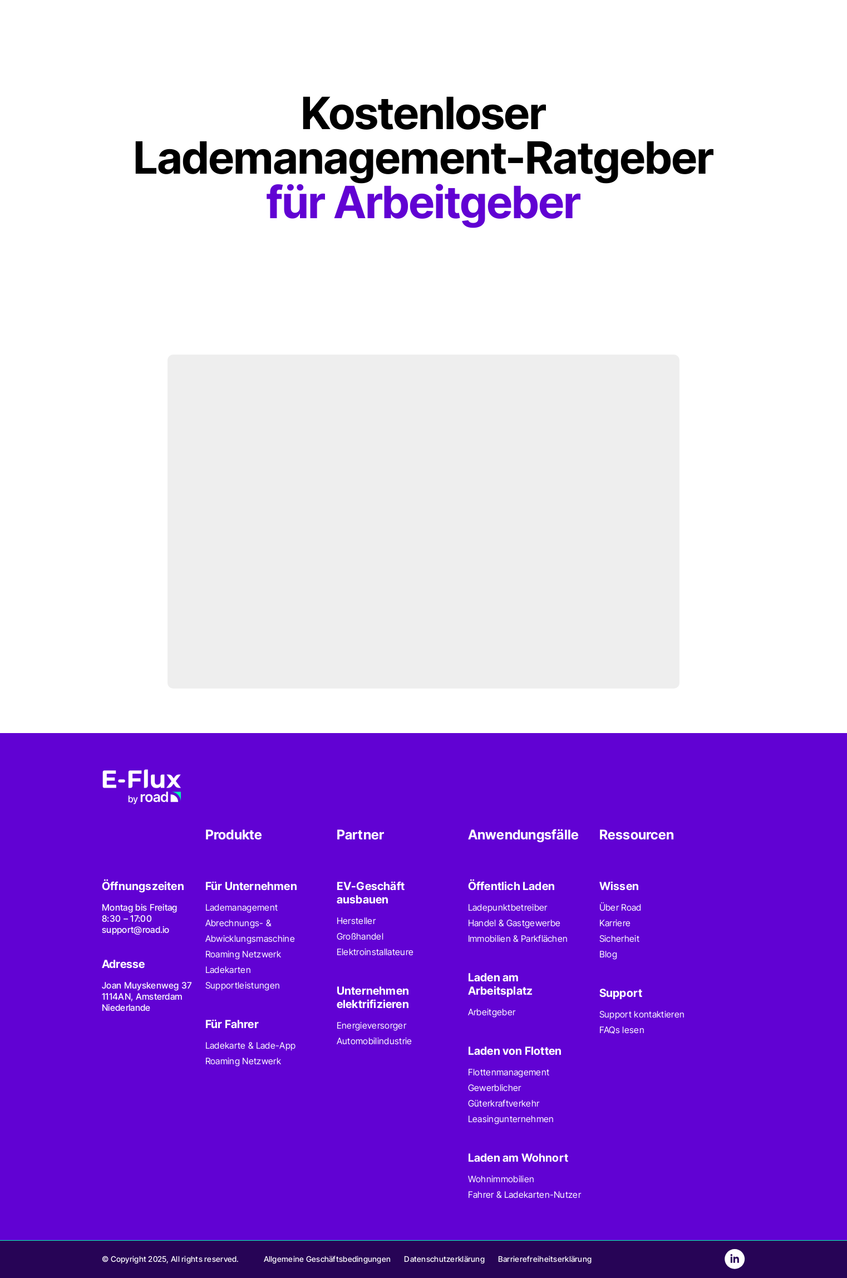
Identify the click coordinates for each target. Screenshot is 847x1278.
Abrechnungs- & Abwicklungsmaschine (250, 930)
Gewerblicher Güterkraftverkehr (503, 1095)
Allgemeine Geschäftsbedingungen (327, 1259)
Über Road (620, 907)
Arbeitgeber (492, 1012)
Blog (608, 954)
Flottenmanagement (508, 1072)
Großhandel (360, 936)
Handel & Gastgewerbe (514, 922)
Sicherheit (619, 938)
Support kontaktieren (642, 1014)
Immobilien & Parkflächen (518, 938)
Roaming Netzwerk (243, 954)
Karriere (615, 922)
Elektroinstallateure (375, 951)
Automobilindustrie (374, 1040)
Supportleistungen (242, 985)
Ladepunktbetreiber (508, 907)
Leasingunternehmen (511, 1118)
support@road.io (136, 929)
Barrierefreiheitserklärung (545, 1259)
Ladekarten (228, 969)
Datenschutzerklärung (444, 1259)
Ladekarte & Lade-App (250, 1045)
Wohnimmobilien (501, 1178)
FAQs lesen (621, 1029)
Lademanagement (241, 907)
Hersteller (356, 920)
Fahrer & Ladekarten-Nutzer (524, 1194)
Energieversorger (371, 1025)
